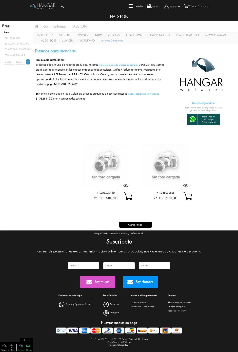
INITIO (98, 35)
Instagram (114, 312)
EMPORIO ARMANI (216, 35)
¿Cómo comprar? (176, 306)
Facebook (115, 304)
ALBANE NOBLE (135, 35)
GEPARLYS (114, 35)
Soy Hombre (140, 282)
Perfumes (59, 26)
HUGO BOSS (48, 40)
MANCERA (68, 40)
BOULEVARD (87, 40)
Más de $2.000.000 (15, 55)
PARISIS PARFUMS (160, 35)
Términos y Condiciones (142, 306)
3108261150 (124, 342)
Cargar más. (135, 224)
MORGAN (82, 35)
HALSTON (79, 26)
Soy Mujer (97, 282)
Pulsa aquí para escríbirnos (78, 304)
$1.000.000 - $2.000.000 (18, 49)
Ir (28, 62)
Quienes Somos (138, 302)
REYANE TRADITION (187, 35)
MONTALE (65, 35)
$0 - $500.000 (12, 38)
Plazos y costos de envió (179, 302)
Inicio (41, 26)
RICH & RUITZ (45, 35)
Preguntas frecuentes (177, 310)
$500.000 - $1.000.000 (17, 43)
